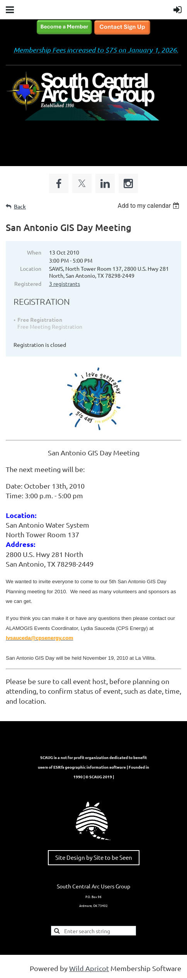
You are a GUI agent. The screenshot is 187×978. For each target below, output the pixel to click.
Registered (27, 283)
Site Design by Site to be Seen (93, 857)
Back (20, 206)
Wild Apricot (89, 968)
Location (30, 268)
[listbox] (149, 206)
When (34, 252)
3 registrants (64, 283)
